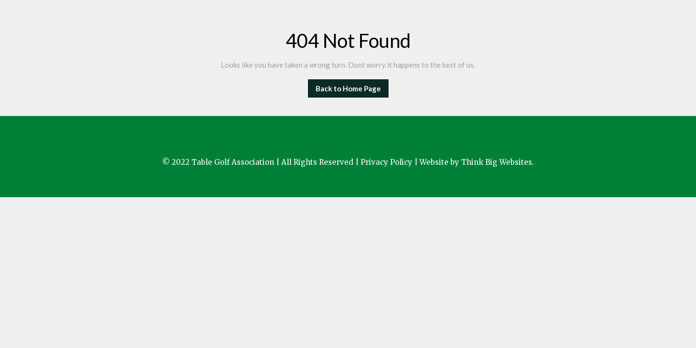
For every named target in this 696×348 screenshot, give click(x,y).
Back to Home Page (353, 85)
